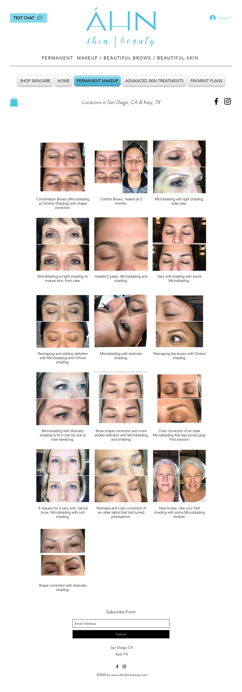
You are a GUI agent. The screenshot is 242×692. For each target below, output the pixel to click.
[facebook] (216, 101)
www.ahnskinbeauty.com (129, 675)
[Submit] (121, 634)
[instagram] (227, 101)
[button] (14, 102)
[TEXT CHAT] (28, 18)
